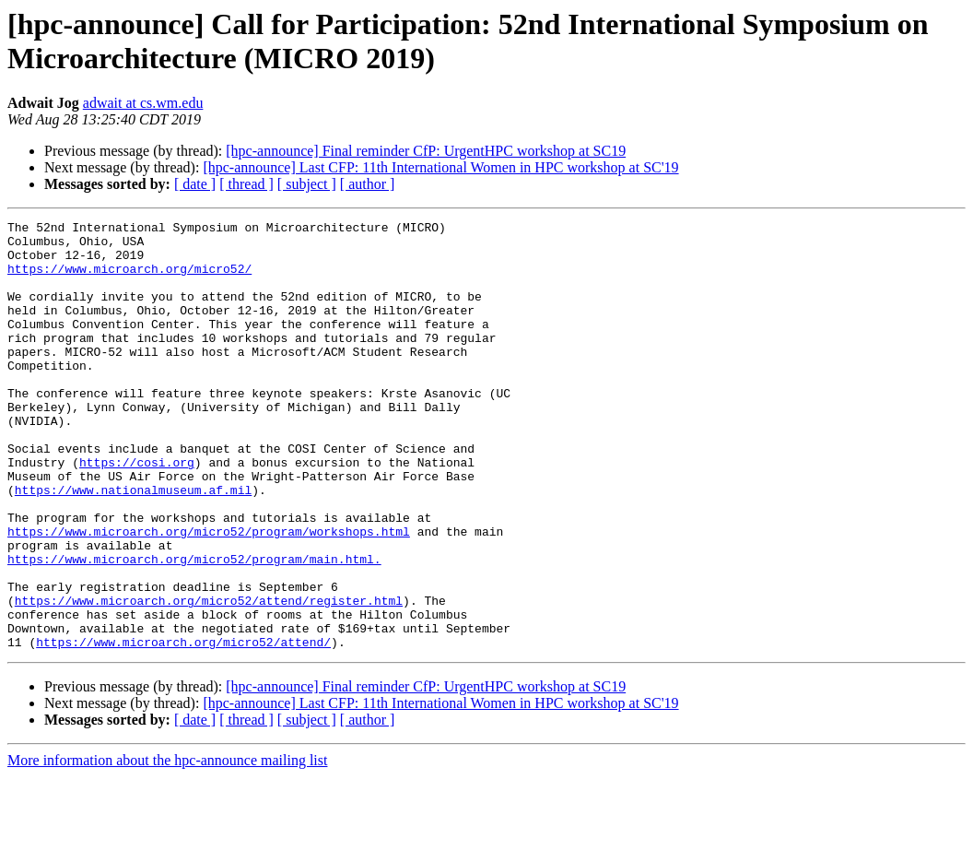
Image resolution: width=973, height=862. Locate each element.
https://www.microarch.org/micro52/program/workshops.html (208, 594)
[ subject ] (306, 184)
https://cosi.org (136, 511)
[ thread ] (246, 184)
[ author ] (367, 184)
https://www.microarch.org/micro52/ (129, 279)
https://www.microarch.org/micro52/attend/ (183, 727)
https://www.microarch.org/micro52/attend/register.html (209, 677)
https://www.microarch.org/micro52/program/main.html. (194, 628)
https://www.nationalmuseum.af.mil (133, 545)
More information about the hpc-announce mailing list (167, 846)
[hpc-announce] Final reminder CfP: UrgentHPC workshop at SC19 (426, 151)
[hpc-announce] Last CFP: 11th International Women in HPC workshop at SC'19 (440, 167)
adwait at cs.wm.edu (143, 103)
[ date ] (195, 184)
